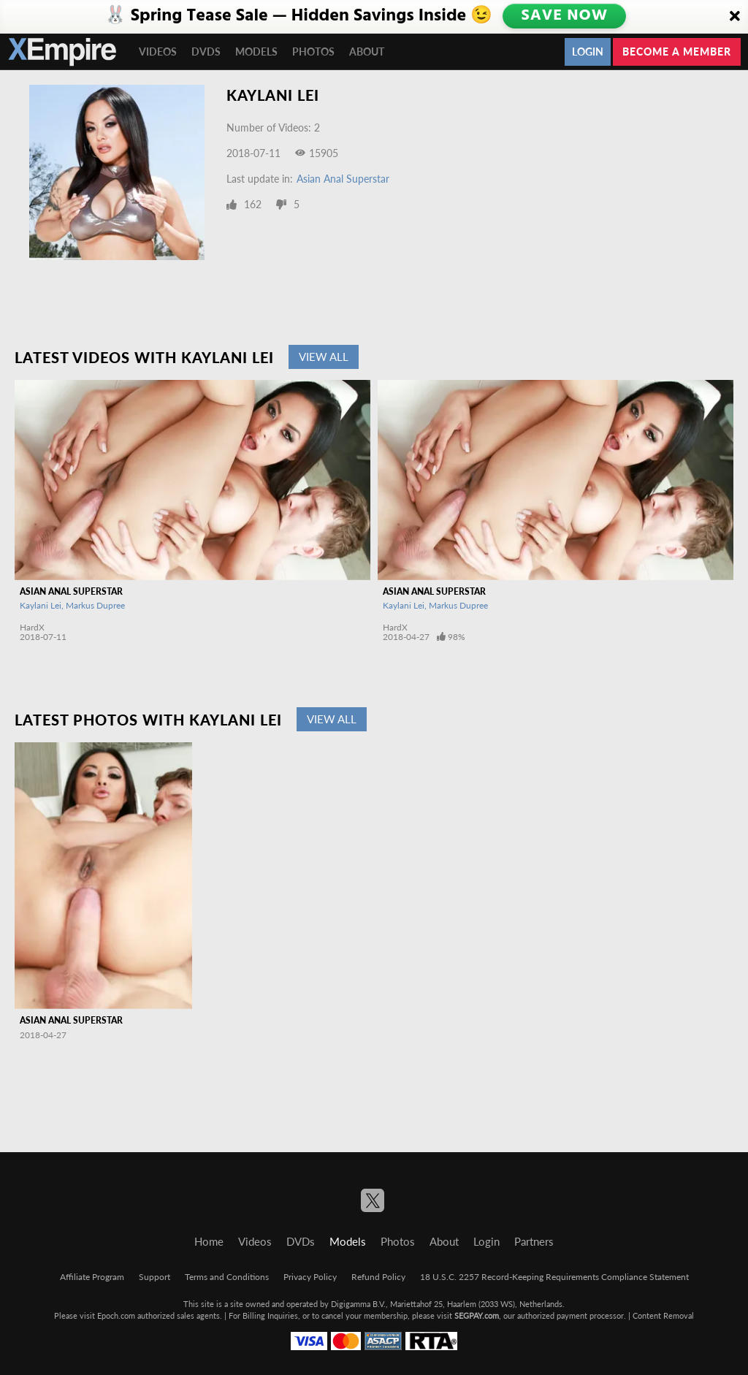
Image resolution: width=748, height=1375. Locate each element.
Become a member (676, 51)
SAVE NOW (565, 16)
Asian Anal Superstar (343, 178)
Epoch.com (116, 1315)
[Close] (735, 17)
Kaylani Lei (40, 605)
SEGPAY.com (476, 1315)
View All (323, 356)
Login (587, 51)
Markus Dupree (95, 605)
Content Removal (663, 1315)
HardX (32, 627)
